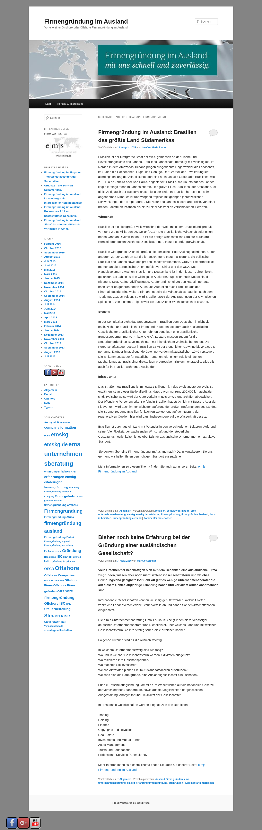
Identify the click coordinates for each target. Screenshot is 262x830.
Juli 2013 (49, 356)
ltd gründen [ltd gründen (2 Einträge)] (69, 561)
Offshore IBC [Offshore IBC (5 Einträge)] (54, 603)
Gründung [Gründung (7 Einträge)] (71, 550)
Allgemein (125, 510)
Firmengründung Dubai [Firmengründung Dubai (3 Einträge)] (59, 537)
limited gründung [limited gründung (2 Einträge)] (53, 561)
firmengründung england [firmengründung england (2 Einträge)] (57, 541)
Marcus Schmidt (146, 560)
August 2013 (52, 352)
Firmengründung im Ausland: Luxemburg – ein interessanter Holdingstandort (63, 198)
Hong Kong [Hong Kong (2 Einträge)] (50, 557)
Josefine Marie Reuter (154, 147)
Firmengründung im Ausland (86, 21)
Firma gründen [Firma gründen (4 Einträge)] (66, 496)
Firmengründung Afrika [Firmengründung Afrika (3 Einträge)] (59, 517)
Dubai (48, 394)
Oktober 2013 (52, 343)
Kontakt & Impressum (70, 103)
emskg (131, 514)
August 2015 (52, 256)
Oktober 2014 (52, 291)
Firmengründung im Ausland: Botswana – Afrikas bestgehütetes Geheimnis (62, 211)
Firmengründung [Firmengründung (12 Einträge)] (63, 511)
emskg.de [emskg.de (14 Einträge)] (56, 444)
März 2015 (50, 274)
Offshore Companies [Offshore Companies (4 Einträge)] (59, 575)
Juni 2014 (50, 308)
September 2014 (54, 295)
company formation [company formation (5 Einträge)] (60, 427)
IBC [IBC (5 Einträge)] (60, 557)
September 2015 (54, 252)
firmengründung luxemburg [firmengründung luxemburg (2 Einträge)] (58, 545)
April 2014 (50, 317)
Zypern (48, 407)
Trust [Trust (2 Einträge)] (63, 622)
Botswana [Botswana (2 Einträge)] (65, 422)
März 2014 (50, 321)
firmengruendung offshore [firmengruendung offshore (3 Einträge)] (61, 504)
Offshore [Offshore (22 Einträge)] (67, 568)
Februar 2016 (52, 243)
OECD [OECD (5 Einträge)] (49, 569)
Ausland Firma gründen (169, 779)
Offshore (49, 398)
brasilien (160, 510)
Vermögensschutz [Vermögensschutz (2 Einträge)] (53, 626)
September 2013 (54, 347)
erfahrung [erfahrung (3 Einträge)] (50, 471)
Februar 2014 (52, 326)
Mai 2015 (49, 269)
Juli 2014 (49, 304)
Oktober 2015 (52, 248)
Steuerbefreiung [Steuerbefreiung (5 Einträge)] (57, 609)
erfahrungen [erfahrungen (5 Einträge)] (67, 471)
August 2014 (52, 300)
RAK (47, 402)
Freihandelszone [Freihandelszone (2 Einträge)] (52, 551)
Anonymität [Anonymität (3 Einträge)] (51, 422)
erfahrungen (176, 782)
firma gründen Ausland (194, 514)
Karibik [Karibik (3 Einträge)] (67, 556)
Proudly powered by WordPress (130, 803)
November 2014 (54, 287)
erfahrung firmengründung (164, 514)
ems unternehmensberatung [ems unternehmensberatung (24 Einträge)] (63, 454)
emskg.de (141, 514)
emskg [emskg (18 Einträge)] (59, 434)
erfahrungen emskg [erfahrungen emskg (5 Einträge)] (60, 477)
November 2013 (54, 339)
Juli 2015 (49, 261)
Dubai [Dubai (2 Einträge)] (47, 435)
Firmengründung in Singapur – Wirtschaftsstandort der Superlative (62, 177)
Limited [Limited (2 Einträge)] (77, 557)
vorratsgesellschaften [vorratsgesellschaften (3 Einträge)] (58, 630)
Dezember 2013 (54, 334)
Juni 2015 (50, 265)
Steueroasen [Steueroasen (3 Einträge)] (52, 621)
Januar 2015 (52, 278)
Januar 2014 (52, 330)
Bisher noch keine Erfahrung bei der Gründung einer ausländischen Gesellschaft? (144, 545)
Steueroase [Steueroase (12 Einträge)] (57, 615)
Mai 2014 (49, 313)
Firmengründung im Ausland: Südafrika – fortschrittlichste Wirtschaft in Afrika (62, 224)
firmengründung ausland (127, 518)
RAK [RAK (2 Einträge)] (68, 604)
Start (48, 103)
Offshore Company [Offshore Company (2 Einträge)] (54, 580)
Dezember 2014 (54, 282)
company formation (178, 510)
